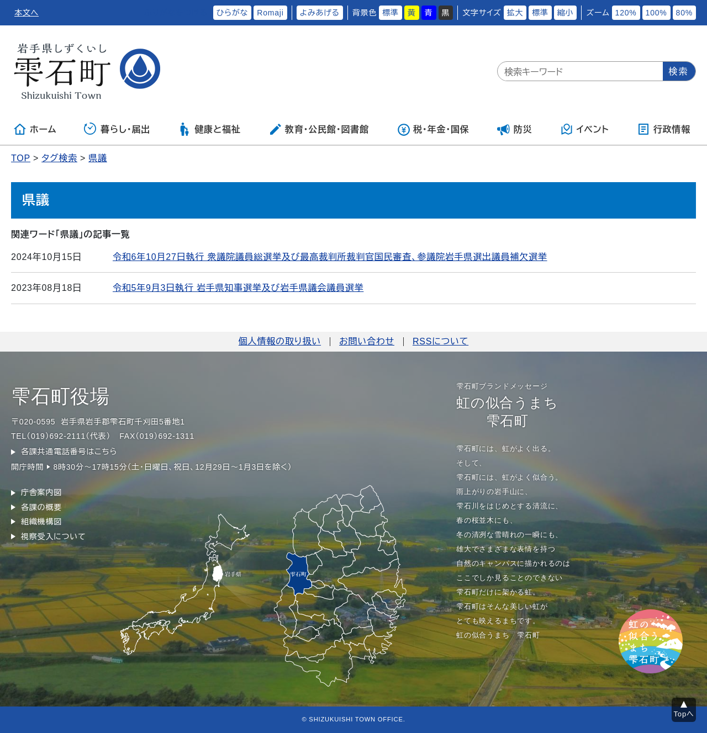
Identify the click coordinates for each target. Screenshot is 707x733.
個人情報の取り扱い (280, 341)
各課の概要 (41, 507)
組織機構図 (41, 521)
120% (626, 12)
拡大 (515, 12)
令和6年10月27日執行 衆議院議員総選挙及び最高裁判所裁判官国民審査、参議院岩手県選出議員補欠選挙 (330, 257)
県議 (97, 158)
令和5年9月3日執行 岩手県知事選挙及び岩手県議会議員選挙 (238, 288)
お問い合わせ (366, 341)
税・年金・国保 (433, 129)
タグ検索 (59, 158)
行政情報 (663, 129)
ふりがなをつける (175, 12)
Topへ (684, 714)
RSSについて (440, 341)
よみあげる (320, 12)
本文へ (26, 12)
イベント (584, 129)
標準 (390, 12)
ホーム (34, 129)
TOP (20, 158)
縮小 (565, 12)
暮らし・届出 (117, 129)
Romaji (270, 12)
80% (684, 12)
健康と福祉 (209, 129)
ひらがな (233, 12)
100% (656, 12)
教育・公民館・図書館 (318, 129)
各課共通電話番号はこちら (69, 451)
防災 (514, 129)
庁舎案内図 (41, 492)
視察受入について (53, 536)
